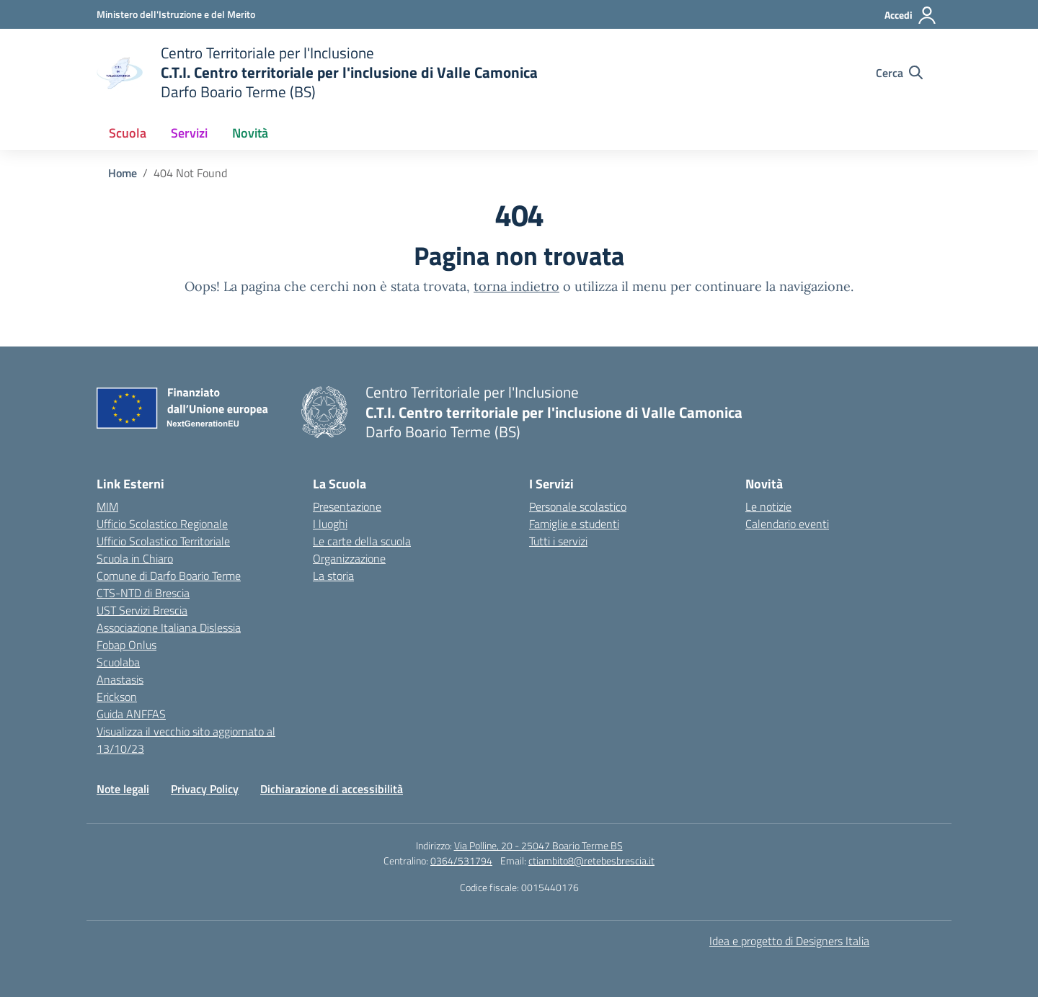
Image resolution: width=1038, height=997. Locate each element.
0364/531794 (461, 860)
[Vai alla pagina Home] (122, 173)
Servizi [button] (189, 133)
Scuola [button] (127, 133)
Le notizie (768, 506)
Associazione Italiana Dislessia (169, 627)
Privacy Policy (205, 788)
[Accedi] (910, 15)
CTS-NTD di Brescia (143, 593)
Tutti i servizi (558, 541)
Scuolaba (118, 662)
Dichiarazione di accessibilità (331, 788)
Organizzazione (349, 558)
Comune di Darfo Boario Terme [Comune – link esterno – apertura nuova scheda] (169, 575)
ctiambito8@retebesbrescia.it (591, 860)
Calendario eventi (787, 523)
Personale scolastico (577, 506)
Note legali (123, 788)
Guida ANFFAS (131, 714)
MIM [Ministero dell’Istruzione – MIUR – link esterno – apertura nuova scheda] (107, 506)
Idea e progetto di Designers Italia (789, 940)
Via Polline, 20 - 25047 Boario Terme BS (538, 845)
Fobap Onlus (126, 644)
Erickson (117, 696)
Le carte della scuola (362, 541)
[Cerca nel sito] (899, 72)
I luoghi (330, 523)
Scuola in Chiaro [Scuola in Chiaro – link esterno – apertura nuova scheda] (135, 558)
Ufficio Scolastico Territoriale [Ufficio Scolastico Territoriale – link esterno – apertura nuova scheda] (163, 541)
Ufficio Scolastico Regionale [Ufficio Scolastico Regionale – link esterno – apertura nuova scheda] (162, 523)
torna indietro (516, 286)
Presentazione (347, 506)
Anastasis (120, 679)
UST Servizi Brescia (142, 610)
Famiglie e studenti (574, 523)
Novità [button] (250, 133)
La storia (333, 575)
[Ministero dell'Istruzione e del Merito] (176, 14)
